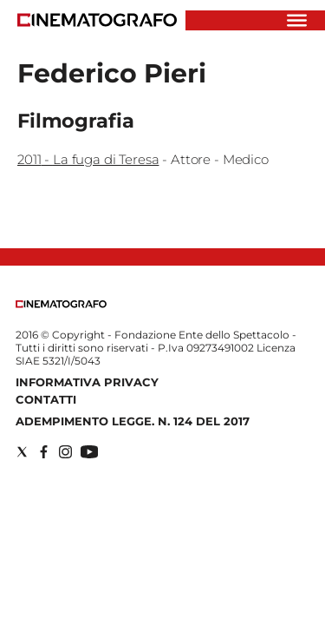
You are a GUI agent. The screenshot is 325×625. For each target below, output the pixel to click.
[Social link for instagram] (65, 451)
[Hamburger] (297, 20)
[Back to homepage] (61, 304)
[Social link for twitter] (22, 451)
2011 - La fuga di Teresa (88, 159)
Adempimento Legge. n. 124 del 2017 (133, 421)
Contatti (46, 399)
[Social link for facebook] (43, 451)
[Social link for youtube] (89, 451)
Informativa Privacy (87, 382)
